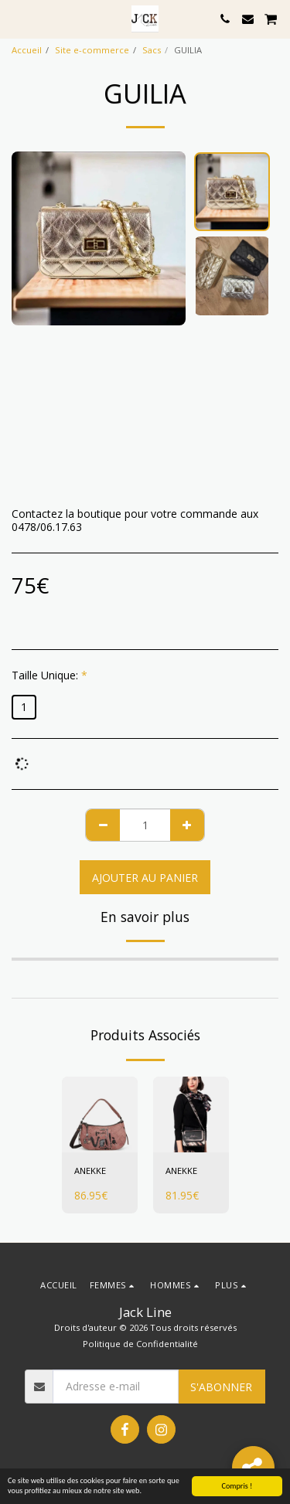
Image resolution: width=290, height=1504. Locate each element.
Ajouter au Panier (145, 877)
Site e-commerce (92, 50)
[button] (17, 18)
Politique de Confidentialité (140, 1343)
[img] (100, 1114)
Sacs (151, 50)
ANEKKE (90, 1170)
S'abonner (221, 1387)
